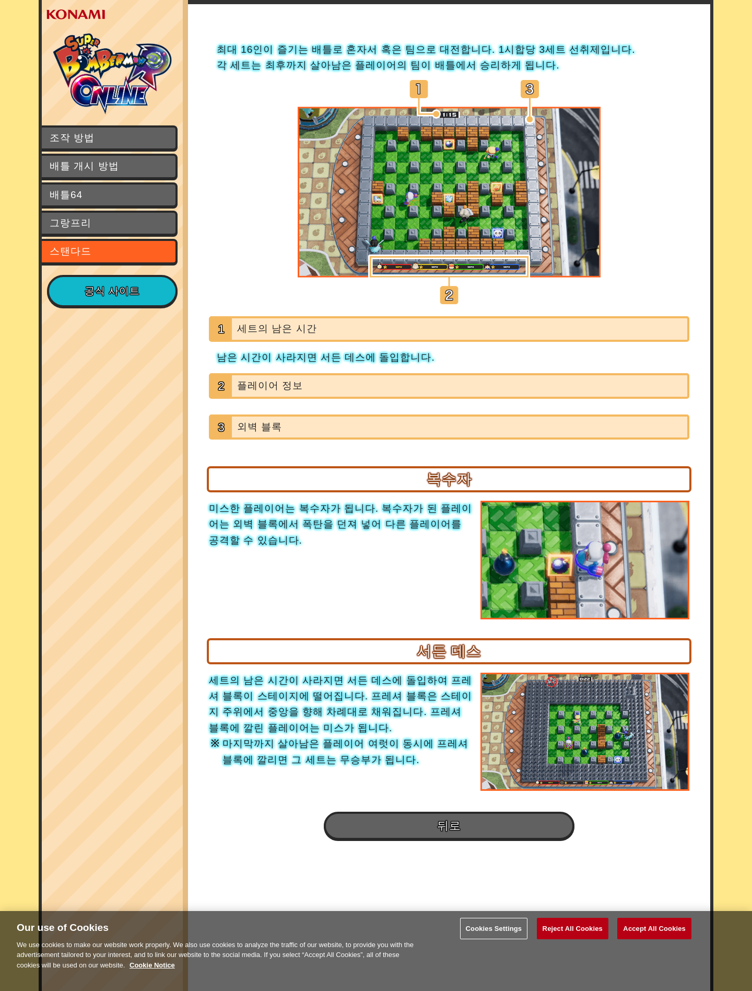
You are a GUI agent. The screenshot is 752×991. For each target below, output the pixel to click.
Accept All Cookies (654, 936)
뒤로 (449, 825)
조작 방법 (72, 137)
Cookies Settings (494, 936)
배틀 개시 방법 (84, 165)
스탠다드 (70, 251)
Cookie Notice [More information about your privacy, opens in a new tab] (152, 972)
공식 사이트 (112, 290)
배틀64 (66, 194)
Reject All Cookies (573, 936)
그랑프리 (70, 222)
